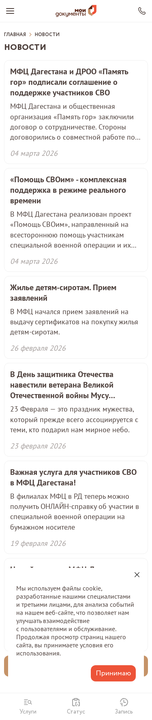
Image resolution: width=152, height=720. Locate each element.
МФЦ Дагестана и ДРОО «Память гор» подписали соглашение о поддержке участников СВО (69, 82)
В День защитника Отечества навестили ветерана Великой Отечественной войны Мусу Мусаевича (61, 385)
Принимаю (113, 673)
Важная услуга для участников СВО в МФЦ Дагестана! (73, 477)
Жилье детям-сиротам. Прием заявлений (63, 292)
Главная (15, 35)
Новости (47, 35)
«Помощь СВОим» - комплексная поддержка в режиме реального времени (68, 190)
